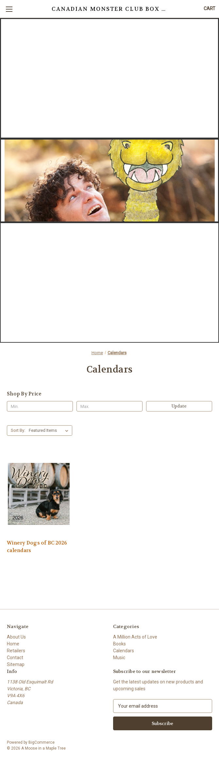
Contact (15, 657)
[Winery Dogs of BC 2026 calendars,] (39, 494)
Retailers (16, 650)
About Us (16, 637)
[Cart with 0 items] (209, 9)
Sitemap (16, 664)
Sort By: (18, 430)
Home (13, 643)
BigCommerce (41, 742)
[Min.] (40, 406)
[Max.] (109, 406)
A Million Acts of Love (135, 637)
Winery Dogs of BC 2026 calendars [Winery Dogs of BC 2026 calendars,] (37, 547)
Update (179, 406)
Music (119, 657)
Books (119, 643)
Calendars (123, 650)
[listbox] (50, 430)
